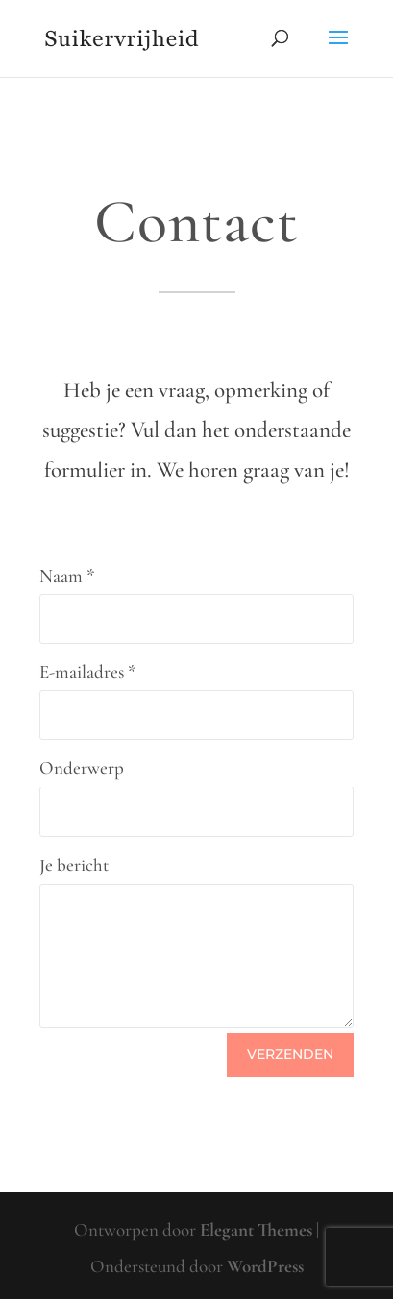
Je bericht (74, 865)
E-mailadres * (87, 672)
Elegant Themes (256, 1229)
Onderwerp (81, 768)
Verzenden (290, 1053)
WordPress (265, 1266)
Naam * (67, 575)
